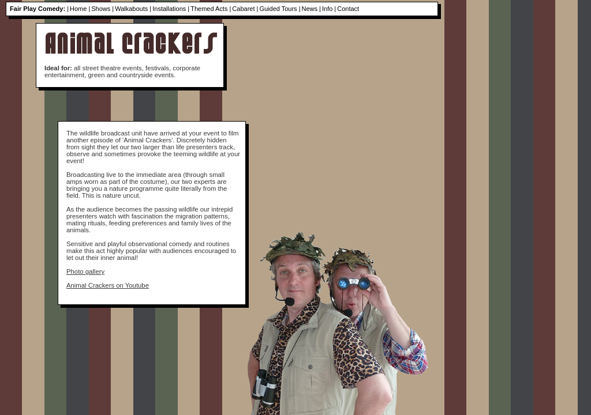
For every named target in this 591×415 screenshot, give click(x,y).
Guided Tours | (279, 8)
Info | (329, 8)
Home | (80, 8)
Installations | (170, 8)
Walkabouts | (133, 8)
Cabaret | (245, 8)
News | (311, 8)
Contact (348, 8)
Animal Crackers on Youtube (107, 285)
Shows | (102, 8)
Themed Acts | (210, 8)
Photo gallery (85, 271)
